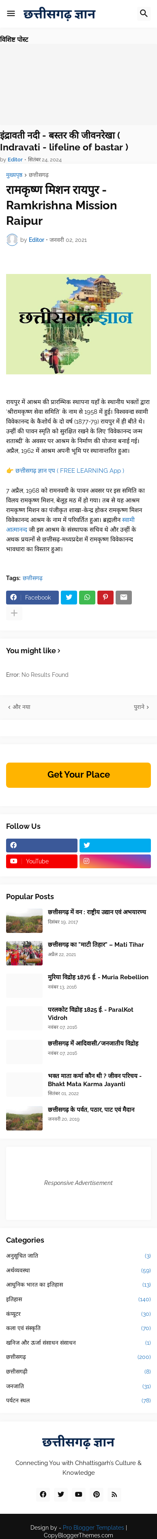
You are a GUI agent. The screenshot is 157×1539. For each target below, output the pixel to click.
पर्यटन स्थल (78, 1401)
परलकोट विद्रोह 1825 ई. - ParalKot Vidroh (90, 1014)
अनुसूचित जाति (78, 1256)
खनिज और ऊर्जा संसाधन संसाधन (78, 1343)
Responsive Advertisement (78, 1183)
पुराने (139, 707)
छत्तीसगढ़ (39, 175)
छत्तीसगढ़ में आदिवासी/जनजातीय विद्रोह (93, 1043)
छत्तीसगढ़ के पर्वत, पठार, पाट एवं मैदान (91, 1109)
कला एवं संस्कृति (78, 1328)
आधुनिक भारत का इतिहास (78, 1285)
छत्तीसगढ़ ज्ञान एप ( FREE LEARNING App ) (69, 470)
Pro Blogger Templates (93, 1527)
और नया (21, 707)
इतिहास (78, 1300)
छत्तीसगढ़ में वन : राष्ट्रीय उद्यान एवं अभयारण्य (97, 912)
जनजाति (78, 1386)
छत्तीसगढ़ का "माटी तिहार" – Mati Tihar (96, 944)
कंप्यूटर (78, 1314)
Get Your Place (78, 774)
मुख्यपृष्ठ (14, 175)
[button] (11, 14)
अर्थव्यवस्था (78, 1271)
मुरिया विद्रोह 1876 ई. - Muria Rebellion (98, 977)
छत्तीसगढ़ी (78, 1372)
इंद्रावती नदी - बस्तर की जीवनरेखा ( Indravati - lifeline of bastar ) (64, 141)
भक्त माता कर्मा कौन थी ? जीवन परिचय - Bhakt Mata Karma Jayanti (95, 1080)
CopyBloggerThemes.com (78, 1535)
